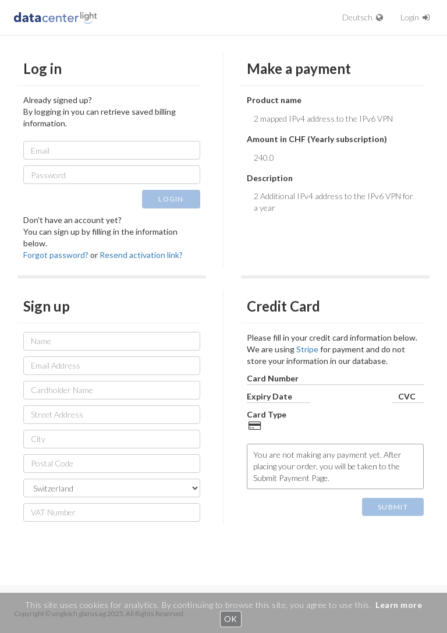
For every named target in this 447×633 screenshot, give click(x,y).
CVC (407, 396)
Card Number (273, 378)
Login (415, 17)
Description (270, 178)
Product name (274, 100)
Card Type (266, 414)
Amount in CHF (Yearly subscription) (317, 139)
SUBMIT (393, 507)
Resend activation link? (141, 255)
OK (230, 619)
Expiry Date (269, 396)
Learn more (398, 605)
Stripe (307, 349)
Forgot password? (55, 255)
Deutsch (362, 17)
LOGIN (171, 199)
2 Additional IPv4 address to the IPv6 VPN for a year (335, 204)
